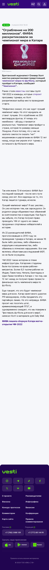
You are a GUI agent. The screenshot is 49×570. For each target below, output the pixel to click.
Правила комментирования (34, 520)
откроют (37, 94)
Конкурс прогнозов (11, 507)
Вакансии (30, 507)
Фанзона (6, 502)
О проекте (6, 496)
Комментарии (8, 513)
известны (20, 91)
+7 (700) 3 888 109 (13, 532)
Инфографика (32, 502)
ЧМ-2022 (6, 25)
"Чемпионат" (9, 86)
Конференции (32, 513)
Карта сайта (7, 519)
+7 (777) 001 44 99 (36, 532)
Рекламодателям (33, 496)
